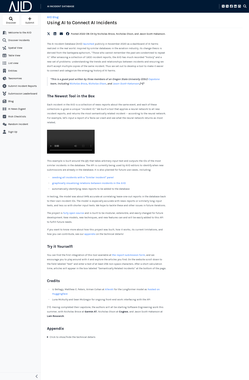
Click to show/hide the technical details (72, 337)
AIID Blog (53, 17)
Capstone (153, 79)
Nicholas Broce (78, 83)
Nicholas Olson (97, 83)
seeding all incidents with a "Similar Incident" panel (83, 177)
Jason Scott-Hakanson (126, 83)
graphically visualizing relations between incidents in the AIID (89, 183)
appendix (89, 233)
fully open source (73, 212)
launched (88, 43)
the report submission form (128, 254)
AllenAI (109, 289)
